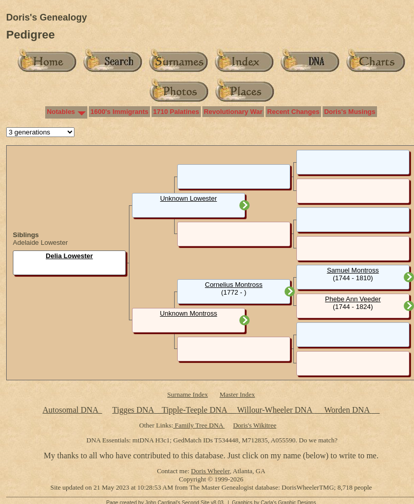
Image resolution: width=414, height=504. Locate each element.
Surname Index (187, 394)
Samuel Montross (353, 270)
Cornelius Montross (233, 284)
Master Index (237, 394)
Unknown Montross (188, 313)
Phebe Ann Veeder (353, 299)
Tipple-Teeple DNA (194, 409)
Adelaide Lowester (40, 242)
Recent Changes (293, 111)
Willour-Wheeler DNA (275, 409)
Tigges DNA (133, 409)
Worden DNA (347, 409)
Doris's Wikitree (254, 425)
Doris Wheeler (210, 471)
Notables (61, 111)
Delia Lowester (69, 256)
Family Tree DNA (198, 425)
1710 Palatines (176, 111)
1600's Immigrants (119, 111)
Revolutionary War (233, 111)
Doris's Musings (349, 111)
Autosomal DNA (72, 409)
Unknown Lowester (188, 198)
